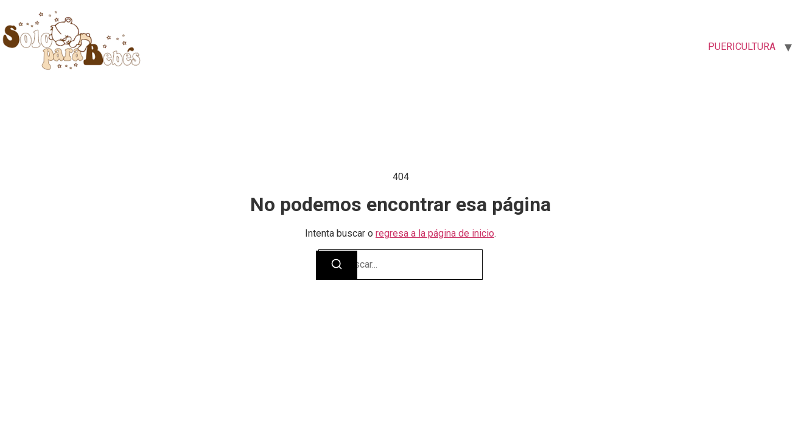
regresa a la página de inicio (435, 233)
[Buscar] (336, 265)
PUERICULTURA (741, 46)
